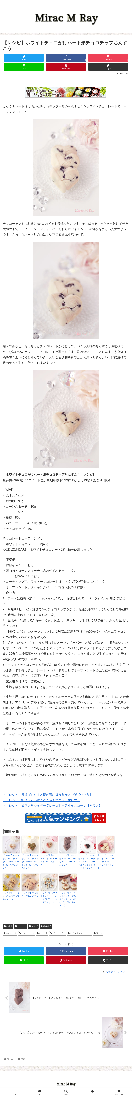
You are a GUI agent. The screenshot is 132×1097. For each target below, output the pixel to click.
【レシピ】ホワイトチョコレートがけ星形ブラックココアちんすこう (49, 898)
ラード (98, 933)
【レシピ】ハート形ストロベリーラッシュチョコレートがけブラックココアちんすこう (86, 861)
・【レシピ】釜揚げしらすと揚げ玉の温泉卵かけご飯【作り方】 (47, 794)
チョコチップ (26, 933)
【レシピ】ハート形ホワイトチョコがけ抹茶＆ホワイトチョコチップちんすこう (30, 861)
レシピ (33, 926)
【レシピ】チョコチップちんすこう (30, 894)
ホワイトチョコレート (79, 933)
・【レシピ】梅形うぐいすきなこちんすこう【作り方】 (41, 800)
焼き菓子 (46, 926)
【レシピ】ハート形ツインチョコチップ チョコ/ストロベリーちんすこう (105, 861)
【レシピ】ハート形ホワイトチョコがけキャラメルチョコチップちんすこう (11, 861)
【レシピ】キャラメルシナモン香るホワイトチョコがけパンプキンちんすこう (67, 899)
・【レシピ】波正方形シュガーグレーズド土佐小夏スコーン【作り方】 (52, 805)
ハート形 (42, 933)
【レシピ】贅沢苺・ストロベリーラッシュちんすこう (49, 860)
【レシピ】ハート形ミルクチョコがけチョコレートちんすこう (67, 860)
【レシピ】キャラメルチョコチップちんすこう (11, 896)
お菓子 (8, 926)
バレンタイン (57, 933)
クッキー (20, 926)
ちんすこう (10, 933)
